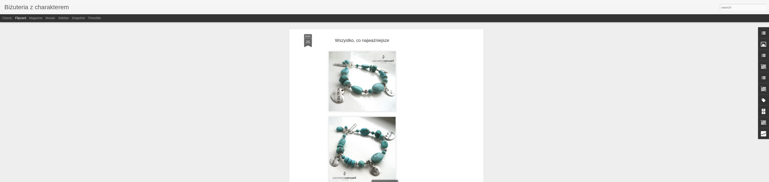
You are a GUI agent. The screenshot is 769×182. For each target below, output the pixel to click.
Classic (7, 18)
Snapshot (78, 18)
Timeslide (94, 18)
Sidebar (63, 18)
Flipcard (20, 18)
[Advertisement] (444, 103)
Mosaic (50, 18)
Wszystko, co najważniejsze (362, 40)
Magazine (36, 18)
